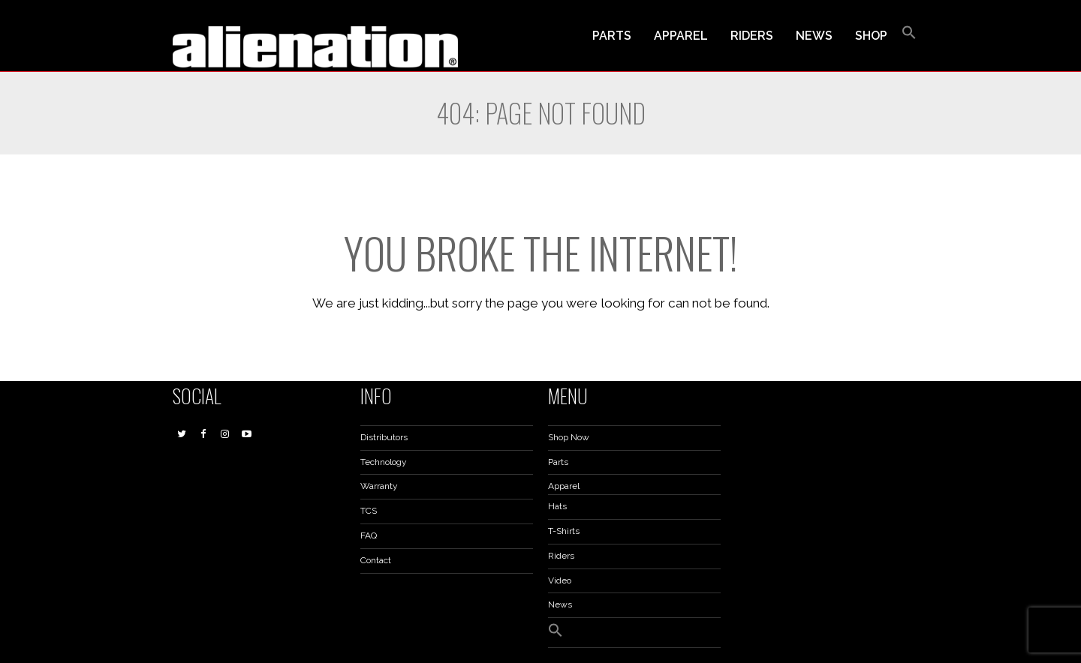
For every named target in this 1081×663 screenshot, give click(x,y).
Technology (383, 462)
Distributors (384, 437)
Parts (558, 462)
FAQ (368, 535)
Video (559, 580)
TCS (368, 511)
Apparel (564, 486)
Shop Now (568, 437)
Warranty (379, 486)
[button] (909, 36)
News (560, 604)
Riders (561, 555)
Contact (375, 560)
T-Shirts (564, 531)
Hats (557, 506)
